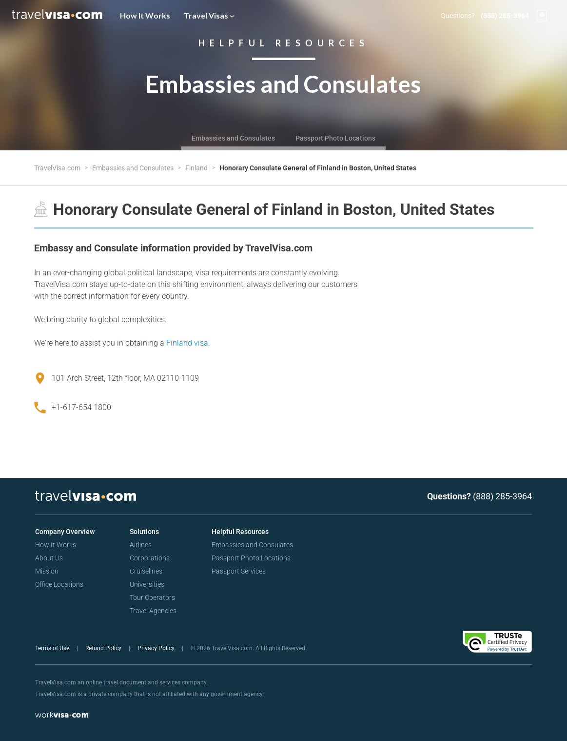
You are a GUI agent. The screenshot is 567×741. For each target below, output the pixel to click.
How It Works (145, 15)
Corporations (150, 558)
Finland (197, 168)
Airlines (141, 545)
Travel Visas (209, 15)
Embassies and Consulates (233, 138)
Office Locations (59, 584)
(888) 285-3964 (505, 16)
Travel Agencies (153, 611)
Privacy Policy (156, 648)
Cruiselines (146, 571)
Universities (147, 584)
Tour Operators (152, 597)
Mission (47, 571)
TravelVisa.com (58, 168)
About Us (49, 558)
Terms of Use (53, 648)
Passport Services (239, 571)
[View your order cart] (542, 15)
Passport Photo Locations (335, 138)
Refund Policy (104, 648)
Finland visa (187, 343)
